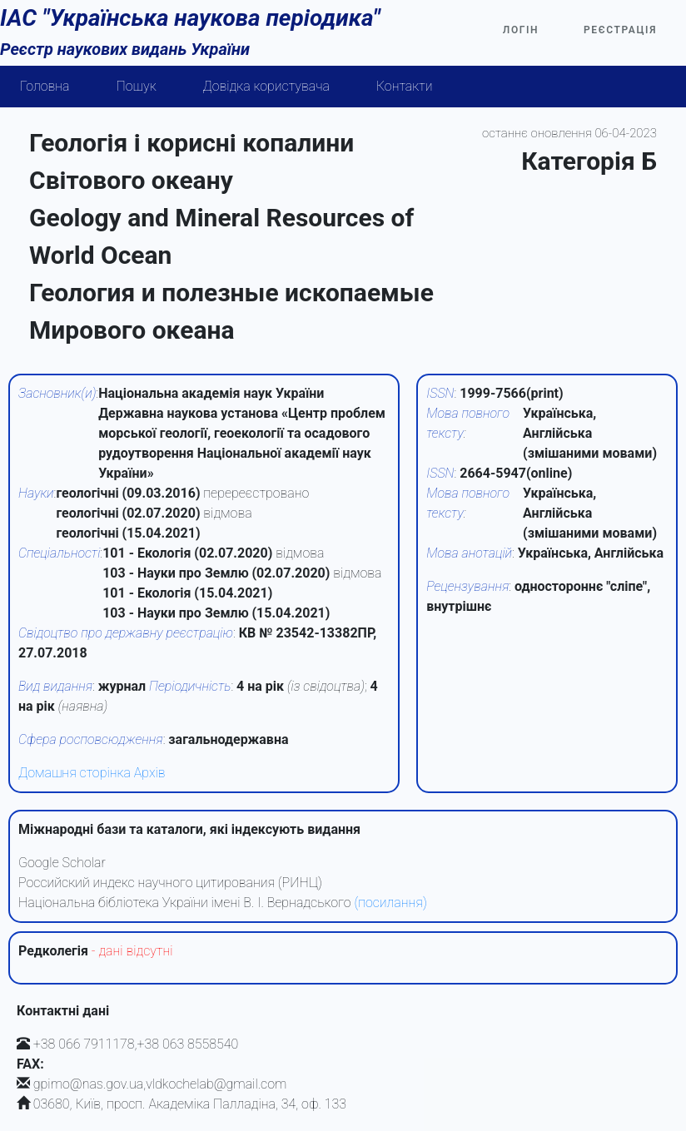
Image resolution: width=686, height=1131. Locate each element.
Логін (521, 30)
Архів (150, 773)
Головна (45, 86)
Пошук (137, 86)
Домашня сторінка (74, 773)
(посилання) (390, 902)
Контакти (404, 86)
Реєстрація (620, 30)
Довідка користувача (266, 86)
